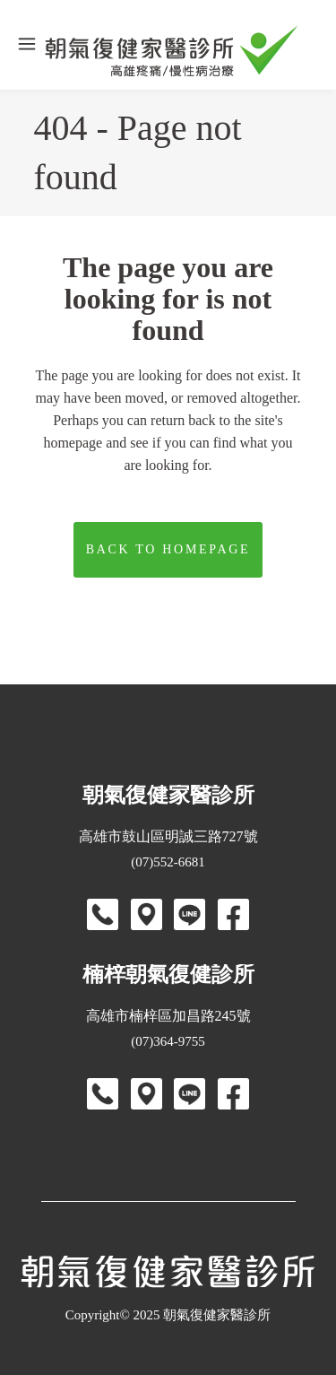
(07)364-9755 (168, 1041)
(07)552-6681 (168, 862)
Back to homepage (168, 549)
